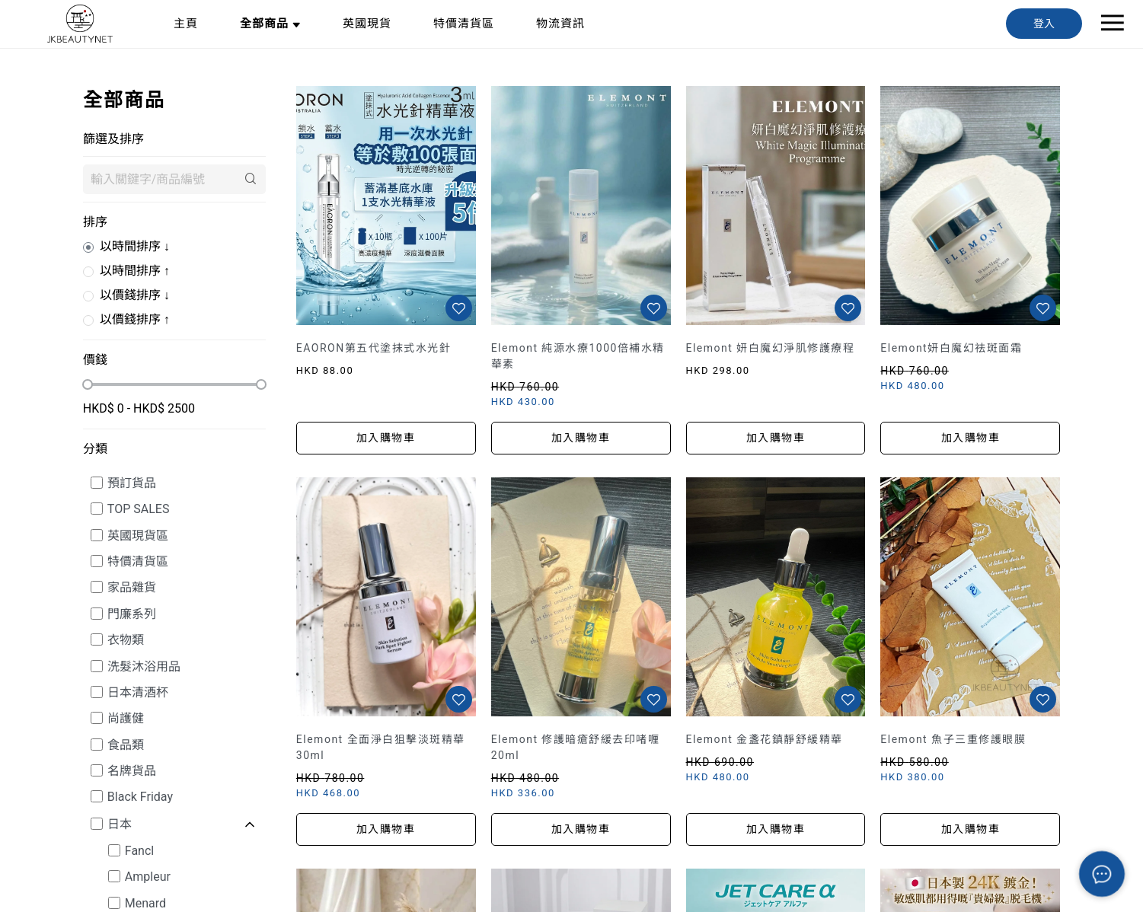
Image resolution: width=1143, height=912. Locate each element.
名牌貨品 (131, 771)
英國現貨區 (137, 535)
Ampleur (148, 876)
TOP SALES (138, 509)
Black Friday (140, 796)
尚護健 (125, 718)
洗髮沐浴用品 (143, 666)
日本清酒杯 (137, 692)
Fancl (139, 850)
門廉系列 (131, 614)
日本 (119, 824)
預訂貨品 (131, 483)
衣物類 (125, 640)
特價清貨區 (137, 561)
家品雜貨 (131, 587)
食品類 (125, 745)
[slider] (87, 384)
